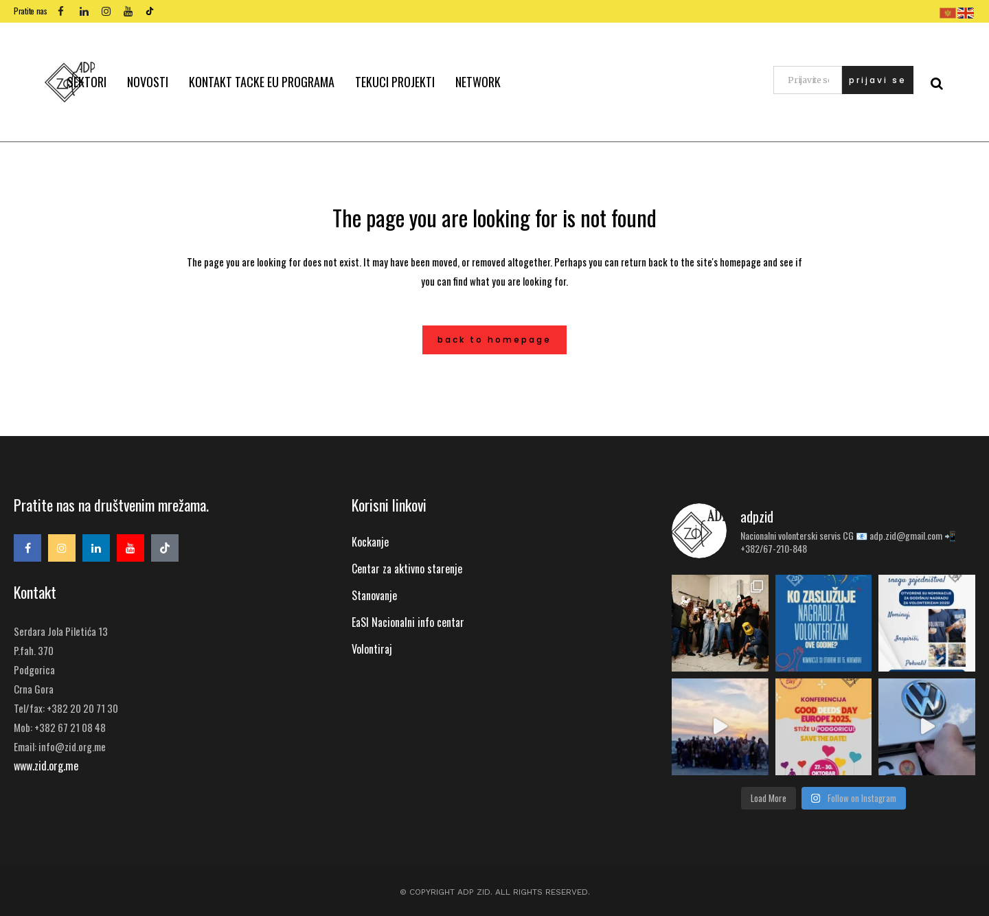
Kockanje (370, 541)
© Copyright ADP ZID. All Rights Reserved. (495, 892)
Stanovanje (374, 595)
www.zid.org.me (46, 765)
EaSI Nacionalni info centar (408, 622)
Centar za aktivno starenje (407, 568)
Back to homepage (494, 339)
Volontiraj (372, 648)
